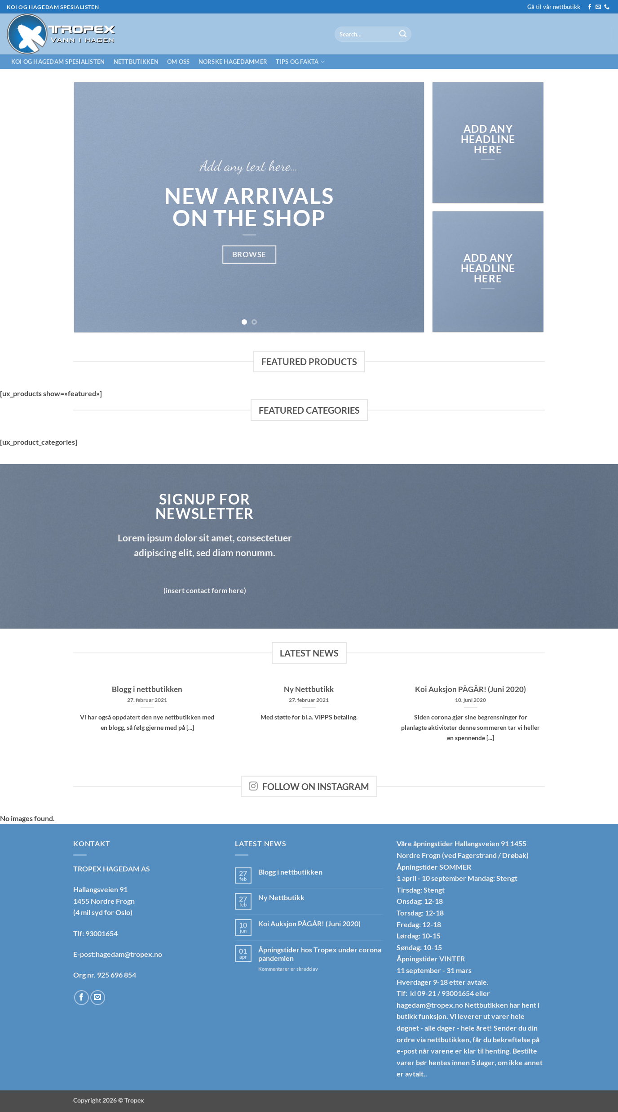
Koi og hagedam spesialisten (58, 61)
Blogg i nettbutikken (147, 689)
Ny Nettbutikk (309, 689)
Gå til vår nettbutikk (553, 6)
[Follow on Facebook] (589, 7)
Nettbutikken (136, 61)
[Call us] (606, 7)
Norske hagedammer (233, 61)
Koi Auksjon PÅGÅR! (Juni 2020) (470, 689)
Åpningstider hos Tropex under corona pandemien (319, 953)
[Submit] (403, 34)
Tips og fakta (300, 62)
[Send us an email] (598, 7)
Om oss (178, 61)
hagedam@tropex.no (430, 1004)
